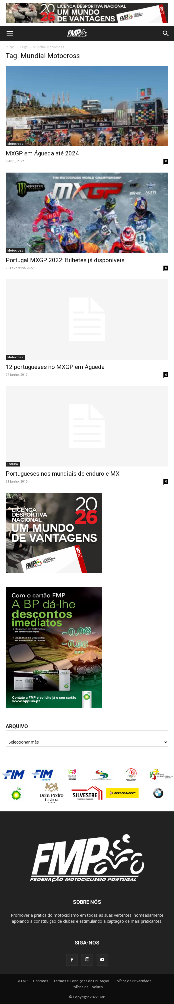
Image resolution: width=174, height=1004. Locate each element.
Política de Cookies (87, 987)
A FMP (23, 981)
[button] (10, 33)
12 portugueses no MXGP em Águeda (55, 366)
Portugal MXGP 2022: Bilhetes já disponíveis (65, 260)
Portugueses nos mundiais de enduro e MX (62, 473)
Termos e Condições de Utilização (81, 981)
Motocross (15, 144)
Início (10, 47)
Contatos (40, 981)
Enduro (12, 464)
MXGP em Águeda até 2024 (42, 153)
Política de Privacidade (133, 981)
